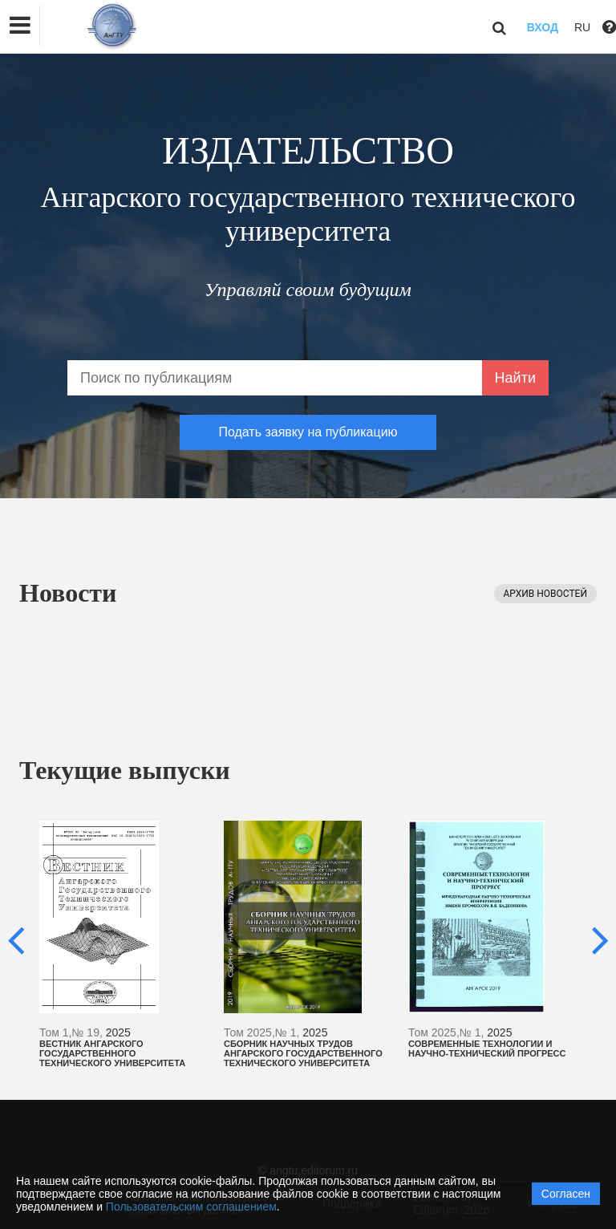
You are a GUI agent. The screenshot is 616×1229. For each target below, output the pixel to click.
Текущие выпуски (124, 770)
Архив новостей (545, 593)
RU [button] (582, 27)
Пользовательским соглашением (191, 1206)
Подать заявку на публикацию (307, 432)
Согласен (565, 1193)
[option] (123, 944)
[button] (20, 26)
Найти (515, 378)
